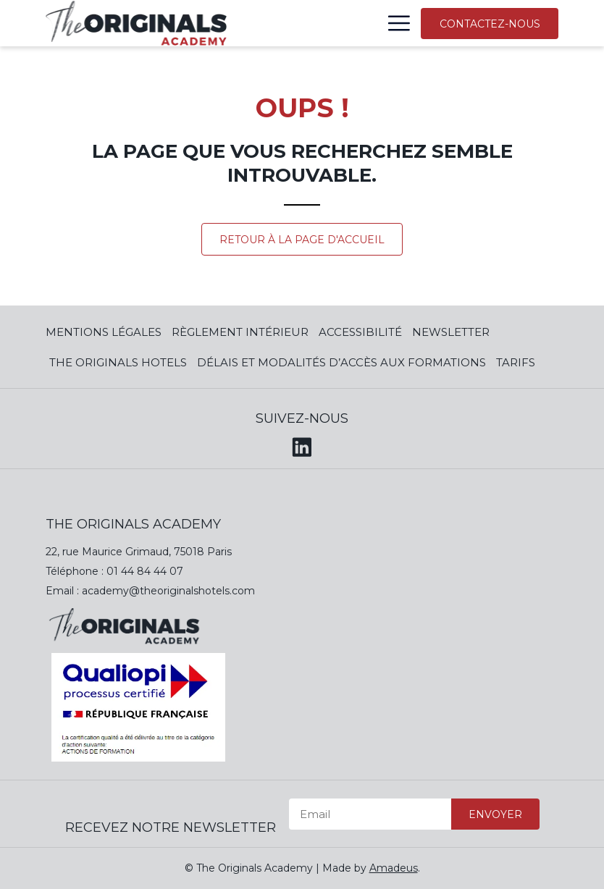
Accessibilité (360, 332)
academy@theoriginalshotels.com (168, 590)
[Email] (370, 814)
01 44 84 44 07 (144, 571)
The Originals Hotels (118, 362)
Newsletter (451, 332)
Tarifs (515, 362)
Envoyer (495, 814)
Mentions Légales (104, 332)
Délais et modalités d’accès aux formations (341, 362)
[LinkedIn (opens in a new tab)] (302, 444)
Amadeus (393, 868)
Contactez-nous (490, 23)
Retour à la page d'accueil (302, 239)
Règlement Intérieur (240, 332)
